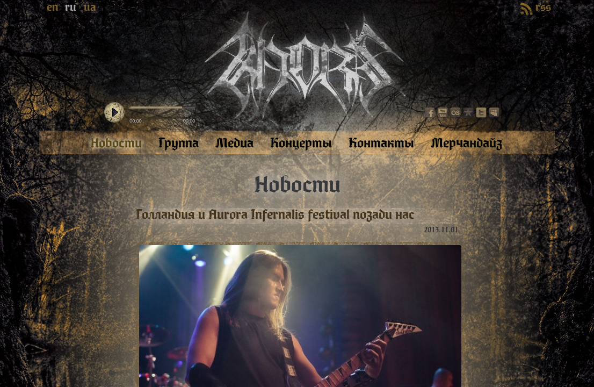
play (114, 113)
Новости (297, 185)
